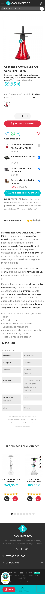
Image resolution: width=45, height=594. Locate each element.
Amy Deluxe (29, 355)
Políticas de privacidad (23, 575)
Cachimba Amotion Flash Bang (34, 480)
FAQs (25, 578)
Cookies (10, 575)
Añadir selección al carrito (22, 192)
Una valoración (13, 220)
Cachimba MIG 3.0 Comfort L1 (11, 480)
